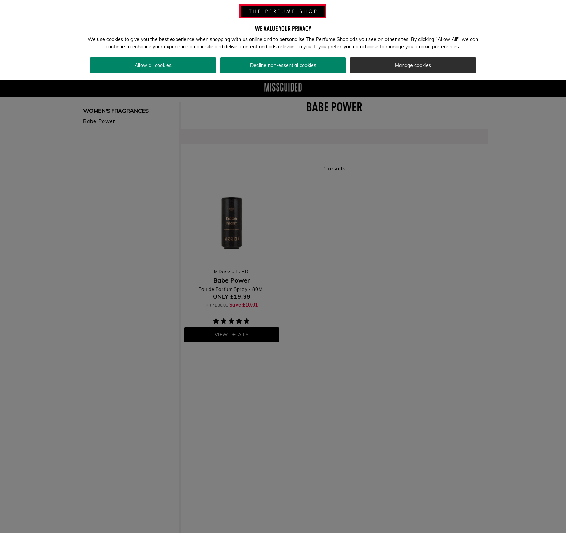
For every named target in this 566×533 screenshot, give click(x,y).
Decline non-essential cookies (283, 57)
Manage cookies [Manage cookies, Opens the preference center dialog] (413, 57)
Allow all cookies (153, 57)
